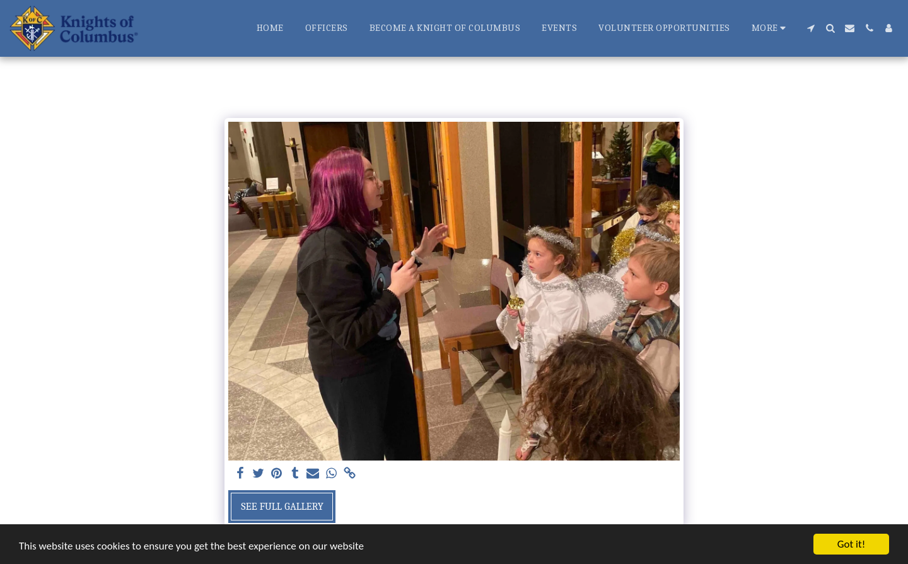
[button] (810, 28)
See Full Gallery (282, 506)
